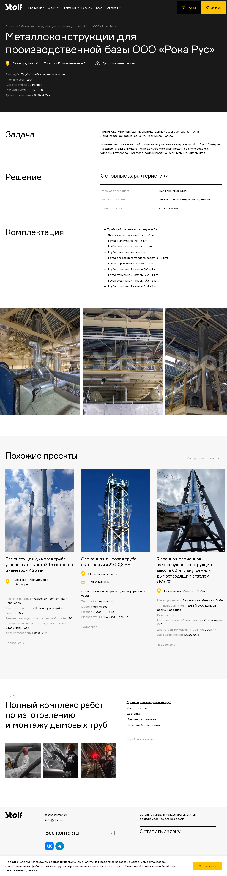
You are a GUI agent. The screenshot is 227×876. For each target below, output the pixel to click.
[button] (170, 361)
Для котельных (99, 582)
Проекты (86, 7)
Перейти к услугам (140, 739)
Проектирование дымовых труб (149, 702)
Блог (99, 7)
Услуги (52, 7)
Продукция (35, 7)
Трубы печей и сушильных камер (44, 74)
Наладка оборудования (143, 725)
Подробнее (89, 627)
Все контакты (62, 833)
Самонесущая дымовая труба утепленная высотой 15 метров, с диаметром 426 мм (39, 564)
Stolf (13, 7)
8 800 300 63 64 (56, 814)
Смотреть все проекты (203, 458)
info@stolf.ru (54, 820)
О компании (69, 7)
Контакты (112, 7)
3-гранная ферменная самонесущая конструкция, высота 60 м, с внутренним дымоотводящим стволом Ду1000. (185, 570)
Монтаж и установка (141, 719)
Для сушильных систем (119, 63)
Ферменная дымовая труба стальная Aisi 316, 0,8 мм (108, 561)
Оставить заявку (160, 831)
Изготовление (137, 708)
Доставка (133, 713)
